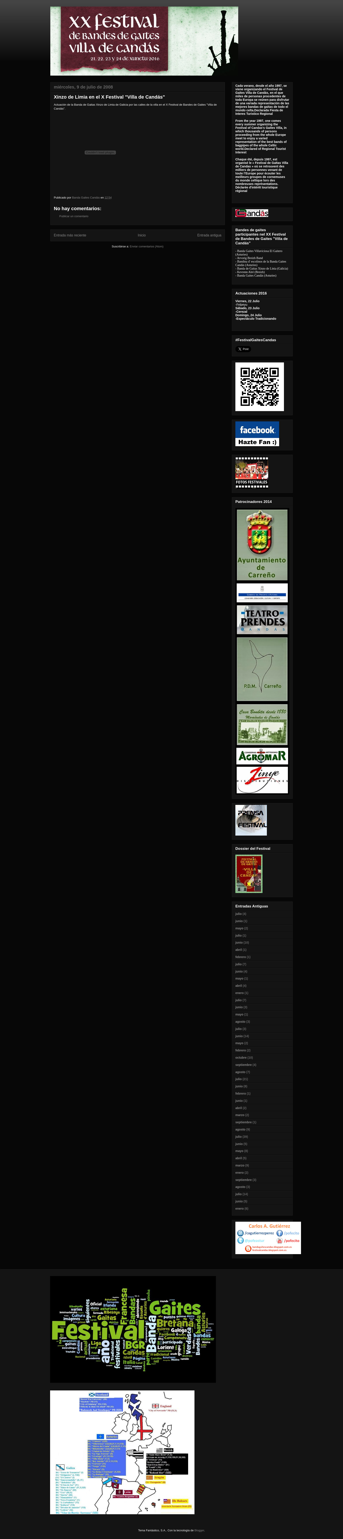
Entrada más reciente (70, 235)
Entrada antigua (209, 235)
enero (239, 993)
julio (238, 914)
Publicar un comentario (73, 216)
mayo (239, 928)
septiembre (243, 1065)
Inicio (142, 235)
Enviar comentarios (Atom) (146, 246)
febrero (240, 957)
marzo (239, 1115)
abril (238, 949)
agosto (240, 1021)
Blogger (199, 1530)
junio (239, 921)
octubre (241, 1057)
